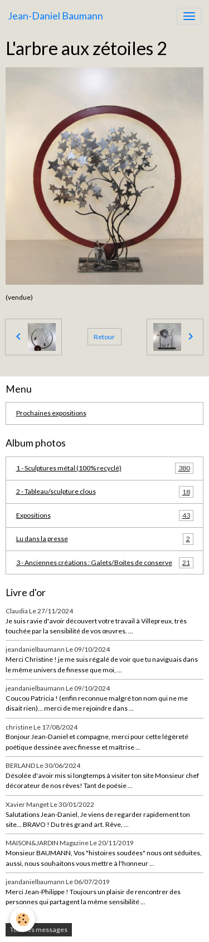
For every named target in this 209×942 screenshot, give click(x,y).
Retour (104, 337)
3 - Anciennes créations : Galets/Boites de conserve (104, 562)
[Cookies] (22, 919)
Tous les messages (38, 929)
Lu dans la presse (104, 538)
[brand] (55, 16)
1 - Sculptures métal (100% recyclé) (104, 468)
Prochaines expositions (51, 413)
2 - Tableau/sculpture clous (104, 491)
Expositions (104, 515)
